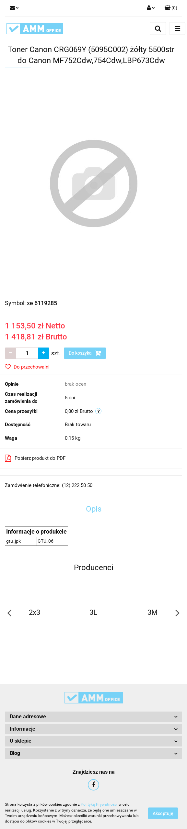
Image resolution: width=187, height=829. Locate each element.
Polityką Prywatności (99, 804)
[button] (171, 8)
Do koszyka (85, 353)
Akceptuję (163, 813)
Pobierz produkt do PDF (35, 458)
